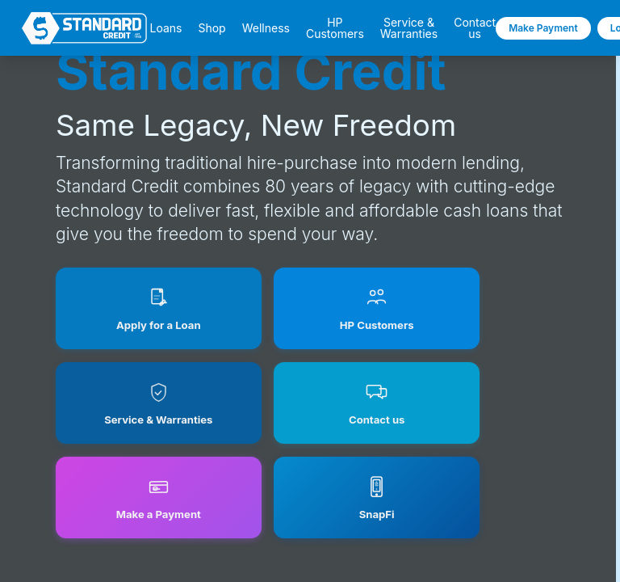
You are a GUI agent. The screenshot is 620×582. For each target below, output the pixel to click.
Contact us (475, 28)
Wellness (266, 28)
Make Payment (543, 28)
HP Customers (335, 28)
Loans (165, 28)
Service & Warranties (409, 28)
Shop (211, 28)
